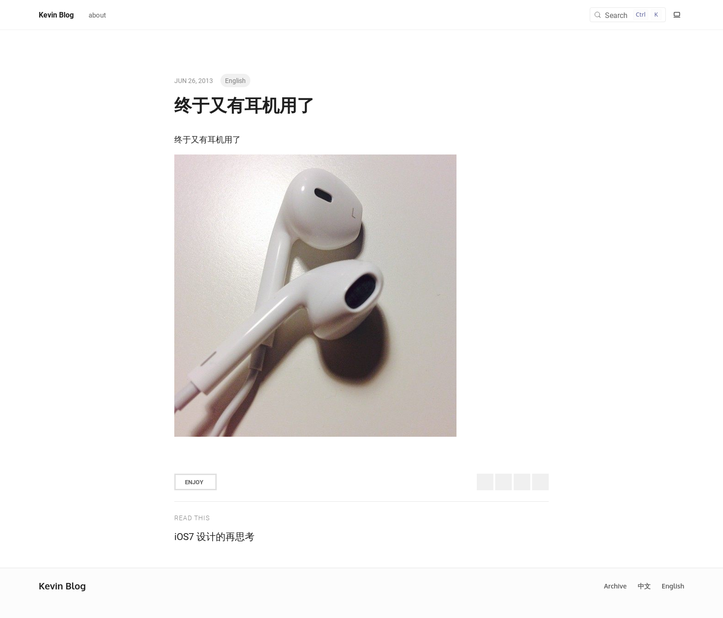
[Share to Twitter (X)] (485, 482)
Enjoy (194, 482)
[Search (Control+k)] (628, 14)
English (235, 80)
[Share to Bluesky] (503, 482)
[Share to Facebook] (522, 482)
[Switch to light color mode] (677, 14)
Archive (615, 586)
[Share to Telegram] (540, 482)
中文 (644, 586)
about (97, 14)
